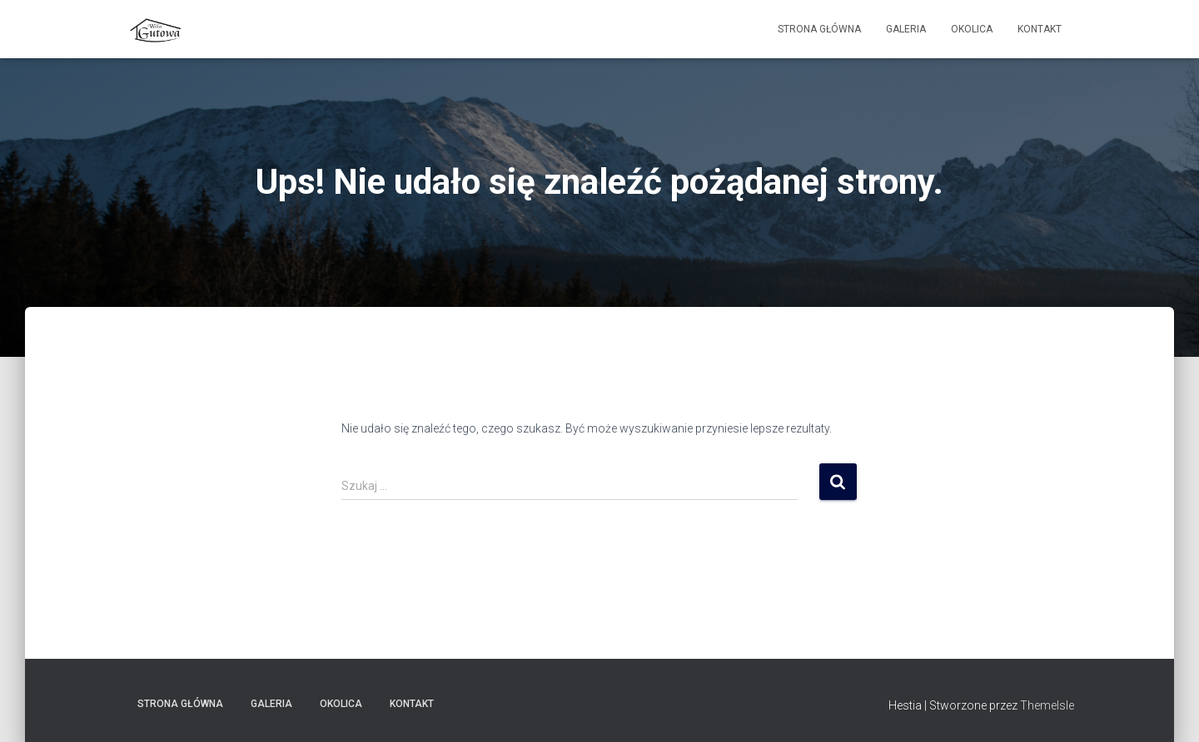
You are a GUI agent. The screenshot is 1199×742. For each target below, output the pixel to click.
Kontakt (1039, 29)
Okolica (972, 29)
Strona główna (819, 29)
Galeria (906, 29)
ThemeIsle (1047, 705)
